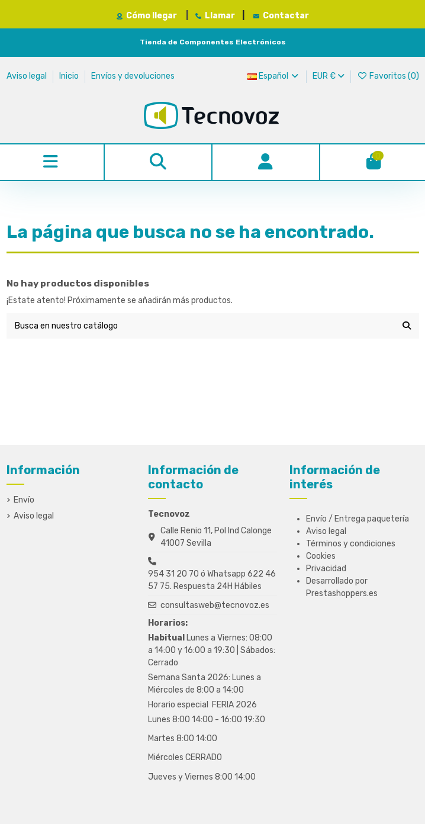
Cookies (321, 556)
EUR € (328, 76)
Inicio (70, 76)
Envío (24, 500)
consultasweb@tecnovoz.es (214, 605)
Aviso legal (28, 76)
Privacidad (326, 569)
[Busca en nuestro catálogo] (406, 326)
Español (274, 76)
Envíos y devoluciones (133, 76)
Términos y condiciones (350, 544)
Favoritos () (388, 76)
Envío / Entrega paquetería (357, 519)
